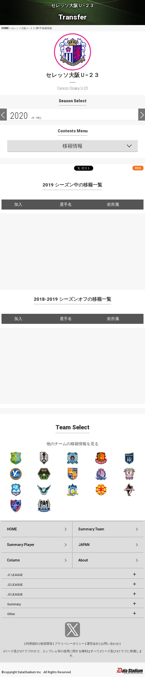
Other (11, 614)
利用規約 (32, 643)
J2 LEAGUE (15, 585)
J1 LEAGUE (15, 575)
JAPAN (84, 545)
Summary (14, 604)
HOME (5, 28)
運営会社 (93, 643)
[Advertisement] (72, 249)
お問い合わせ (110, 643)
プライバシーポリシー (69, 643)
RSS (138, 168)
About (83, 560)
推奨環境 (46, 643)
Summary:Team (91, 529)
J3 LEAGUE (15, 594)
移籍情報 (72, 146)
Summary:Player (20, 545)
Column (13, 560)
